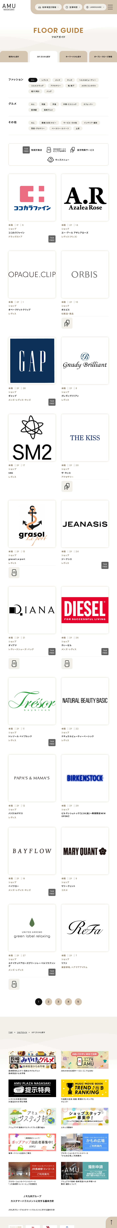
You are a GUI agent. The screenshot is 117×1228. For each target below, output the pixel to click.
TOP (10, 1032)
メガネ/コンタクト (89, 85)
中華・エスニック (70, 104)
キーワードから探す (73, 56)
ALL (33, 80)
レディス (45, 80)
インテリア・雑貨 (90, 122)
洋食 (54, 104)
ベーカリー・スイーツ (60, 128)
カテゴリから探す (43, 56)
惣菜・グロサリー (38, 128)
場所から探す (14, 56)
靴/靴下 (71, 85)
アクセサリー (56, 85)
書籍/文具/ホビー (49, 122)
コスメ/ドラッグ (37, 85)
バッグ (49, 91)
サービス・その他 (70, 122)
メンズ (57, 80)
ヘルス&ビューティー (87, 80)
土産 (78, 128)
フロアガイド (22, 1032)
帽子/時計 (35, 91)
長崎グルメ (48, 110)
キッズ (69, 80)
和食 (43, 104)
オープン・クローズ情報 (103, 56)
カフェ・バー (88, 104)
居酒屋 (34, 110)
